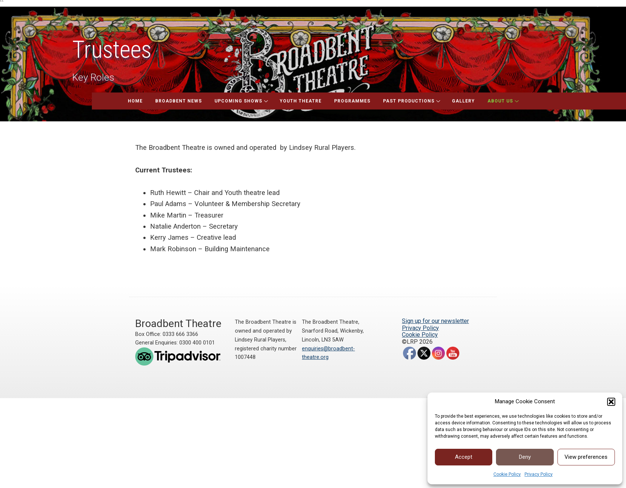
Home (135, 101)
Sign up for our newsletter (435, 320)
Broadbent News (178, 101)
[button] (611, 401)
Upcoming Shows (238, 101)
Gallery (463, 101)
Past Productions (408, 101)
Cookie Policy (507, 474)
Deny (525, 457)
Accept (463, 457)
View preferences (586, 457)
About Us (500, 101)
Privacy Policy (539, 474)
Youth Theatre (301, 101)
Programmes (352, 101)
